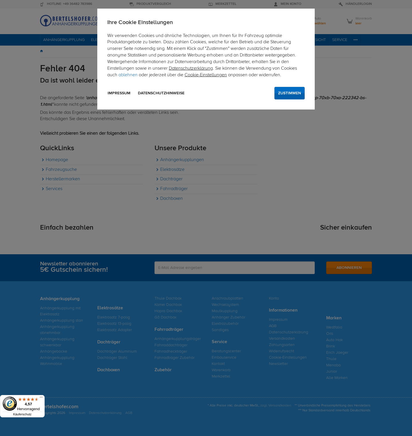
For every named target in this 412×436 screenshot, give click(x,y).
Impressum (119, 93)
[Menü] (41, 398)
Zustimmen (289, 93)
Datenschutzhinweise (161, 93)
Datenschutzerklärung (191, 68)
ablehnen (128, 75)
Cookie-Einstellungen (206, 75)
